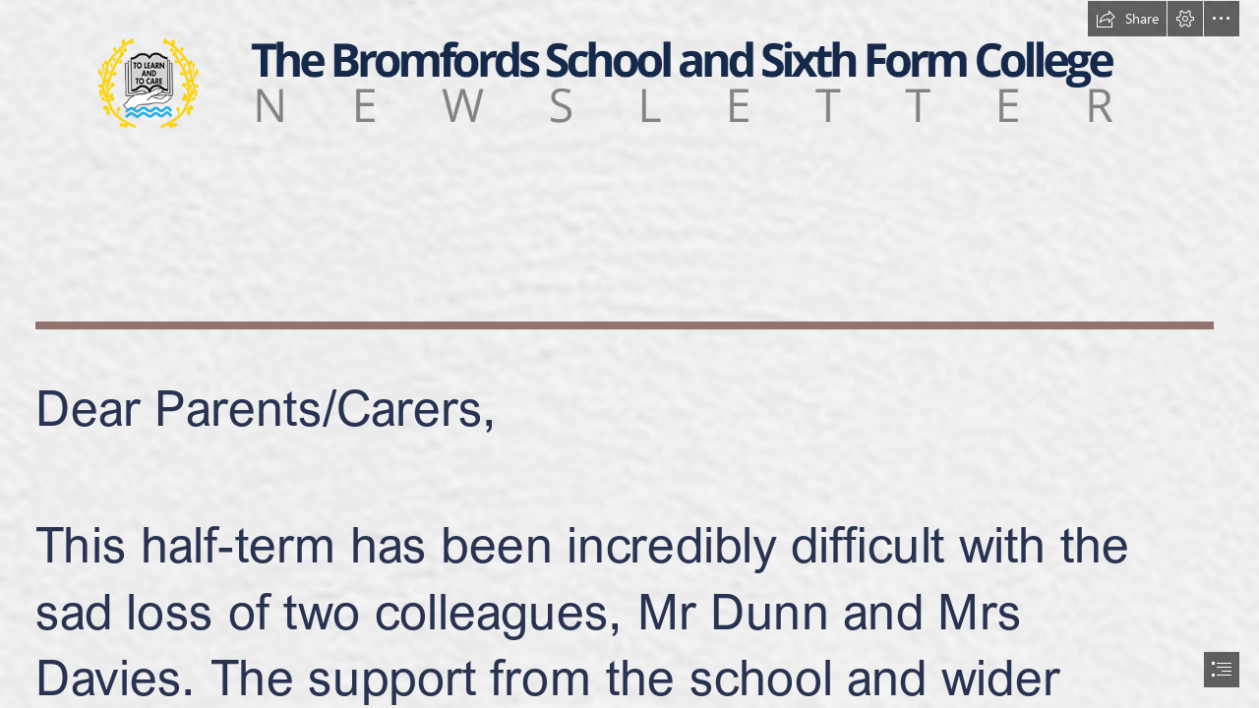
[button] (1127, 18)
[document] (629, 354)
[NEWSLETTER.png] (629, 82)
